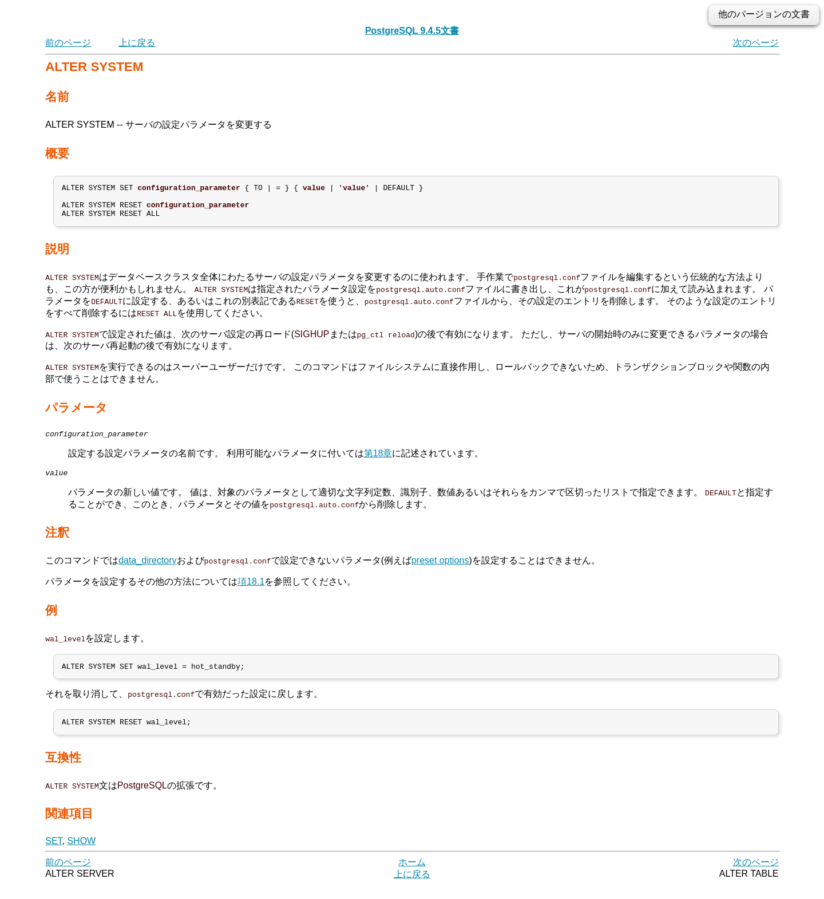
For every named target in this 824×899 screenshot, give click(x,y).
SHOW (81, 854)
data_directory (147, 570)
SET (53, 854)
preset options (440, 570)
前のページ (68, 43)
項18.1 (250, 592)
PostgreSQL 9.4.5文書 (412, 31)
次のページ (756, 43)
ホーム (412, 876)
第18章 (378, 462)
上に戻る (136, 43)
